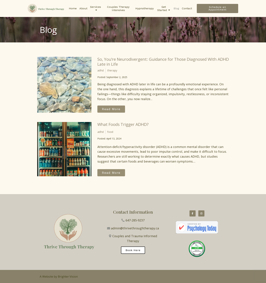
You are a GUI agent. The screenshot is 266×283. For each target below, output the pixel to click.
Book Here (133, 250)
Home (73, 8)
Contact (187, 8)
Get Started (162, 8)
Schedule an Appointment (217, 8)
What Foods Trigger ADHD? (123, 124)
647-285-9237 (135, 220)
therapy (112, 70)
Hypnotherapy (144, 8)
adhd (100, 70)
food (110, 132)
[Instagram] (201, 213)
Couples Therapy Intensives (118, 8)
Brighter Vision (68, 276)
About (83, 8)
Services (95, 6)
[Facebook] (192, 213)
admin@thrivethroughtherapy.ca (135, 228)
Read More (111, 109)
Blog (176, 8)
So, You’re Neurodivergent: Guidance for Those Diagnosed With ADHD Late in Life (163, 61)
